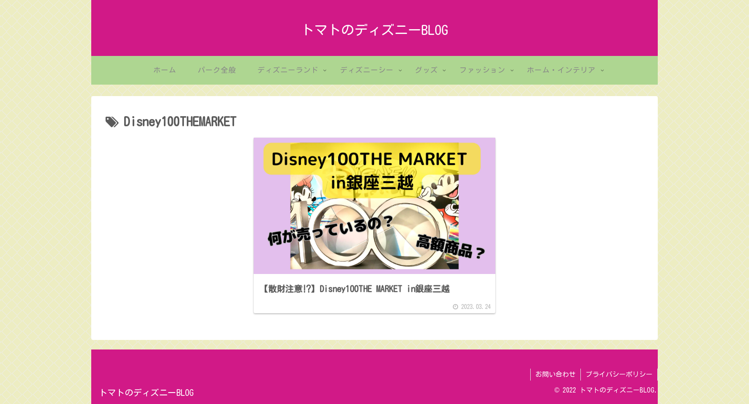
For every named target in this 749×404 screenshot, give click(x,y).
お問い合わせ (555, 374)
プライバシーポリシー (619, 374)
